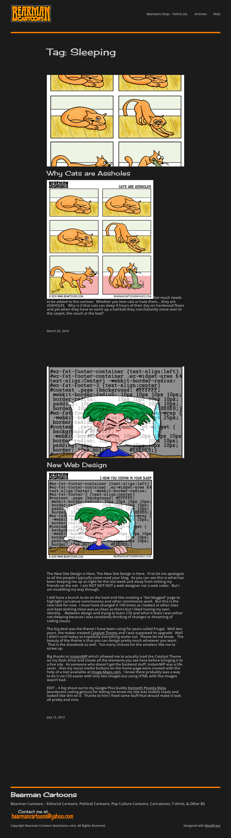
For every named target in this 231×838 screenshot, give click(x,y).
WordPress (212, 826)
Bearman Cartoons (43, 795)
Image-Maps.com (106, 671)
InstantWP (79, 656)
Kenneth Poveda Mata (147, 687)
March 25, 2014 (58, 331)
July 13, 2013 (56, 717)
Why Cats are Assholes (88, 173)
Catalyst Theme (104, 632)
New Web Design (77, 464)
